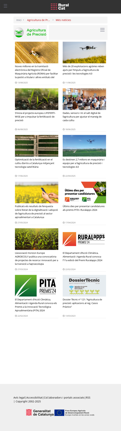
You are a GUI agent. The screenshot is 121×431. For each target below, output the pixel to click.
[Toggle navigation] (5, 5)
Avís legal (19, 397)
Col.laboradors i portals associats (64, 397)
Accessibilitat (34, 397)
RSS (88, 397)
